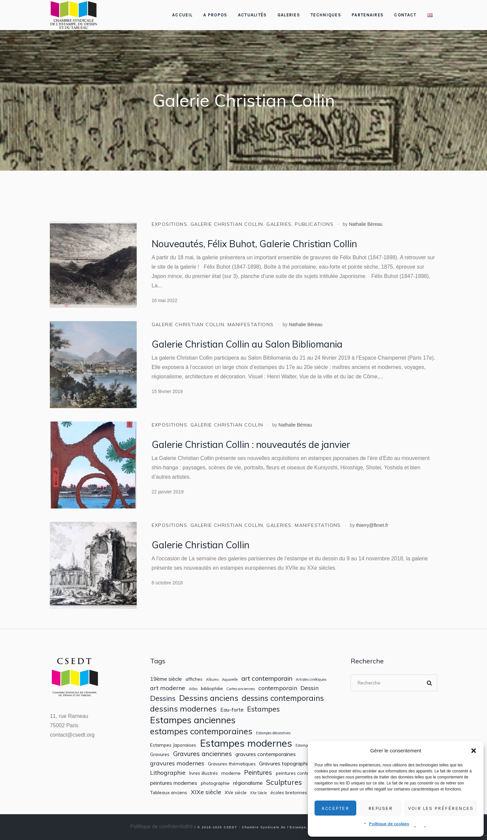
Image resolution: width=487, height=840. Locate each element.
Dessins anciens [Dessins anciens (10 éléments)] (208, 698)
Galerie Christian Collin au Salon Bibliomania (247, 344)
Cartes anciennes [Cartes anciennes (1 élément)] (240, 689)
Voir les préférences (440, 808)
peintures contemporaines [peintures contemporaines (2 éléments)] (304, 773)
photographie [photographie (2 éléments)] (215, 783)
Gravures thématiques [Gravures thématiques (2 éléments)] (232, 763)
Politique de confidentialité (161, 826)
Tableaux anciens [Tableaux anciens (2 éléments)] (168, 792)
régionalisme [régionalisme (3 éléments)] (248, 783)
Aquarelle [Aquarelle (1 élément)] (230, 679)
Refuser (380, 808)
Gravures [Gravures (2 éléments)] (159, 754)
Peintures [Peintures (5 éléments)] (258, 772)
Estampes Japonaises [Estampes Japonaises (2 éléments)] (173, 745)
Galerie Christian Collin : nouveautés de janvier (251, 444)
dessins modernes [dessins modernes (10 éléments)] (183, 709)
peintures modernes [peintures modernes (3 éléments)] (173, 783)
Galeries (278, 224)
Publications (314, 224)
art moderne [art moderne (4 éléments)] (167, 687)
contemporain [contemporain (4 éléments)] (277, 687)
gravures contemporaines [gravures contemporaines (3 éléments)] (265, 754)
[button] (473, 750)
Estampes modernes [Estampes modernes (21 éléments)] (246, 743)
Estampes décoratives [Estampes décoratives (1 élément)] (273, 733)
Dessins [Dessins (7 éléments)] (162, 698)
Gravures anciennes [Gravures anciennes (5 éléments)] (202, 754)
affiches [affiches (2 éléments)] (194, 679)
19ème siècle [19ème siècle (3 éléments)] (166, 679)
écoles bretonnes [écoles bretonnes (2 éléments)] (288, 792)
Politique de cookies (389, 823)
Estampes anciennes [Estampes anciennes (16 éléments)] (193, 720)
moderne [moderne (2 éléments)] (231, 773)
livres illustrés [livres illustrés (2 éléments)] (203, 773)
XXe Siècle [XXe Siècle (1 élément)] (258, 793)
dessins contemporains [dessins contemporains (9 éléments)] (283, 698)
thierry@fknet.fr (372, 525)
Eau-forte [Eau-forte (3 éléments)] (232, 710)
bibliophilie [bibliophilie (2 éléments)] (212, 688)
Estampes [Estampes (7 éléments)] (263, 709)
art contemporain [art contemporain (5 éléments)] (266, 678)
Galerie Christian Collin (227, 224)
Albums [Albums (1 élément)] (212, 679)
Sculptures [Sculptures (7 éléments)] (284, 782)
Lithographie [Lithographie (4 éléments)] (168, 772)
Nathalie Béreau (365, 224)
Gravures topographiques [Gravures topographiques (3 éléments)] (289, 763)
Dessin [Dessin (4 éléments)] (309, 687)
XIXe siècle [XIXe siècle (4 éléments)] (206, 792)
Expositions (169, 224)
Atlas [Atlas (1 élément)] (193, 689)
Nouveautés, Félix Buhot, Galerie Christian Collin (254, 244)
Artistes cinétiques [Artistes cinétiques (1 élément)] (311, 679)
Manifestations (251, 324)
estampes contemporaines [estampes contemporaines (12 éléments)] (201, 731)
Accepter (335, 808)
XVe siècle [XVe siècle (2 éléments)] (236, 792)
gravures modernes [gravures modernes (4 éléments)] (177, 763)
